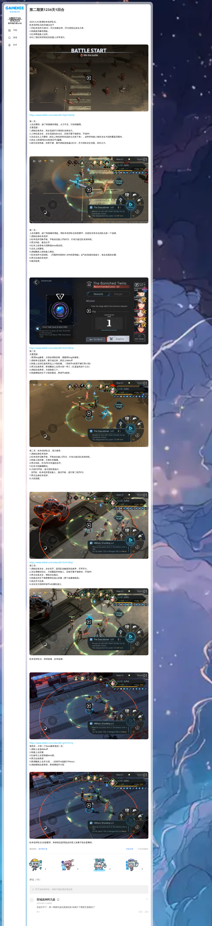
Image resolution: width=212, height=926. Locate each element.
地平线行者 (42, 849)
